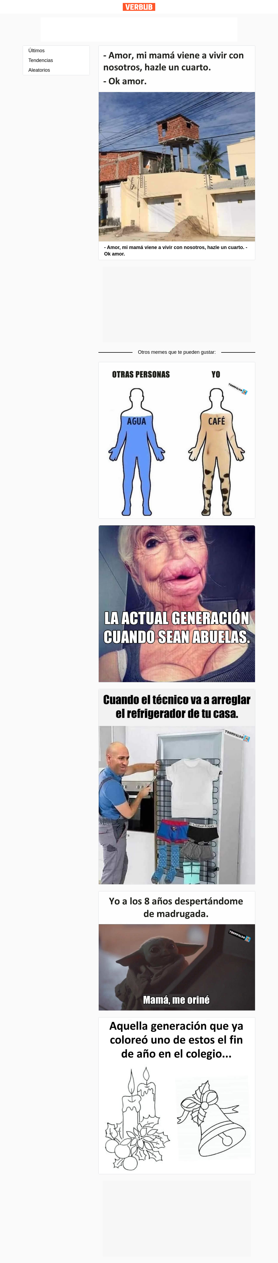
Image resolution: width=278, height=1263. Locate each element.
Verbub (139, 7)
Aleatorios (39, 70)
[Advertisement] (139, 29)
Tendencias (40, 60)
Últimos (36, 50)
